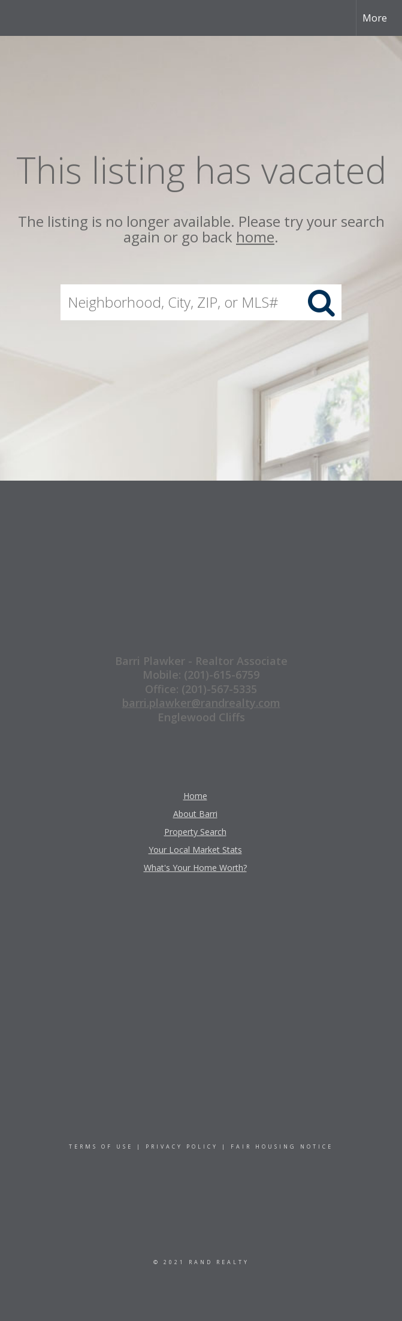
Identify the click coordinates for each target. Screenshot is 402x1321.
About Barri (195, 813)
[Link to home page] (15, 18)
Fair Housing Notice (282, 1146)
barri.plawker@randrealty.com (201, 703)
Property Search (195, 831)
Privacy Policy (182, 1146)
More (374, 18)
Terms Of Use (101, 1146)
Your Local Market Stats (195, 849)
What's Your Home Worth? (195, 867)
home (255, 237)
